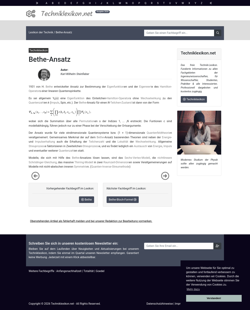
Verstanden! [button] (214, 298)
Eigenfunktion (115, 86)
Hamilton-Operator (118, 98)
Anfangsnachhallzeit (68, 271)
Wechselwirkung (151, 98)
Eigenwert (145, 86)
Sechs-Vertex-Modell (137, 157)
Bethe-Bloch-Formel (123, 199)
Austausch (140, 146)
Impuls (55, 102)
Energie (166, 137)
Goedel (100, 271)
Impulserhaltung (45, 141)
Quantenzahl (36, 102)
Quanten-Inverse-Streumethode (110, 166)
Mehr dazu (193, 289)
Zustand (127, 102)
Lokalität (123, 141)
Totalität (89, 271)
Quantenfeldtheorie (158, 132)
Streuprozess (37, 146)
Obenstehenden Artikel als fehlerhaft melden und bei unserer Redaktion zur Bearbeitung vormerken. (91, 221)
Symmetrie (80, 166)
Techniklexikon (194, 99)
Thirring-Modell (83, 162)
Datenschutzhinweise (160, 303)
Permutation (86, 121)
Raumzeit (109, 162)
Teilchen (115, 102)
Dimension (122, 162)
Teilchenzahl (96, 141)
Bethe (49, 86)
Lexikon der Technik (41, 32)
